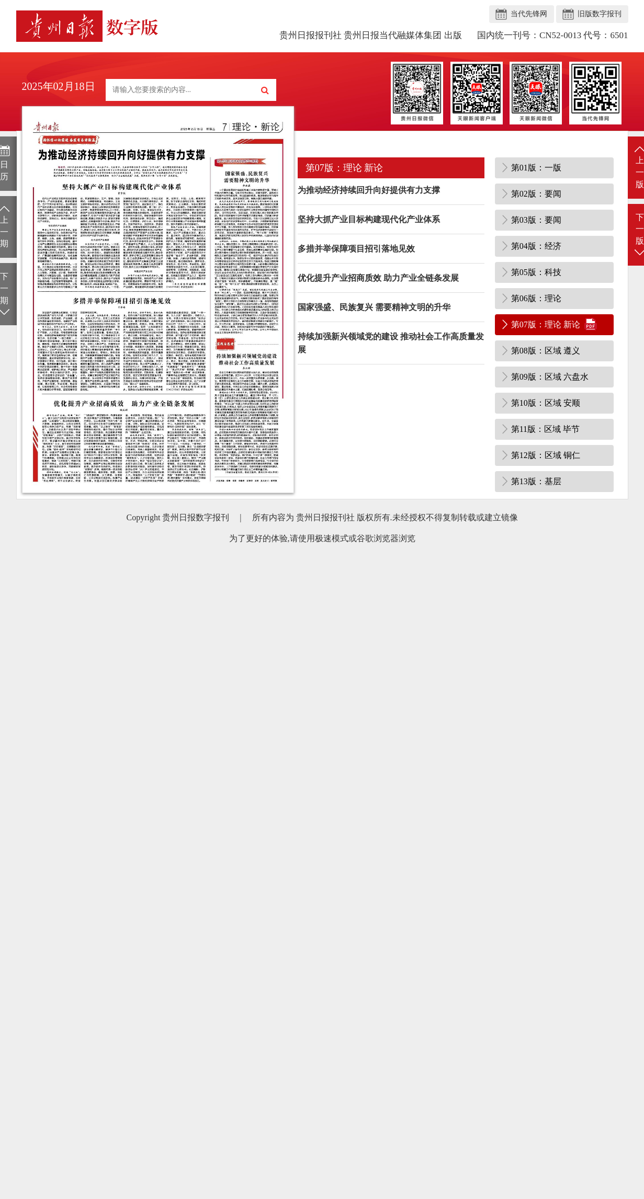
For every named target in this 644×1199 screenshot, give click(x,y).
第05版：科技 (536, 272)
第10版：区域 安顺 (545, 402)
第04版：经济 (536, 246)
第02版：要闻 (536, 193)
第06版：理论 (536, 298)
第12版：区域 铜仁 (545, 455)
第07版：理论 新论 (545, 324)
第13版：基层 (536, 481)
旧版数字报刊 (600, 14)
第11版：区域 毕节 (545, 429)
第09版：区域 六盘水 (550, 376)
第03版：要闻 (536, 219)
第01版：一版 (536, 167)
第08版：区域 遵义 (545, 350)
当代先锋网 (529, 14)
